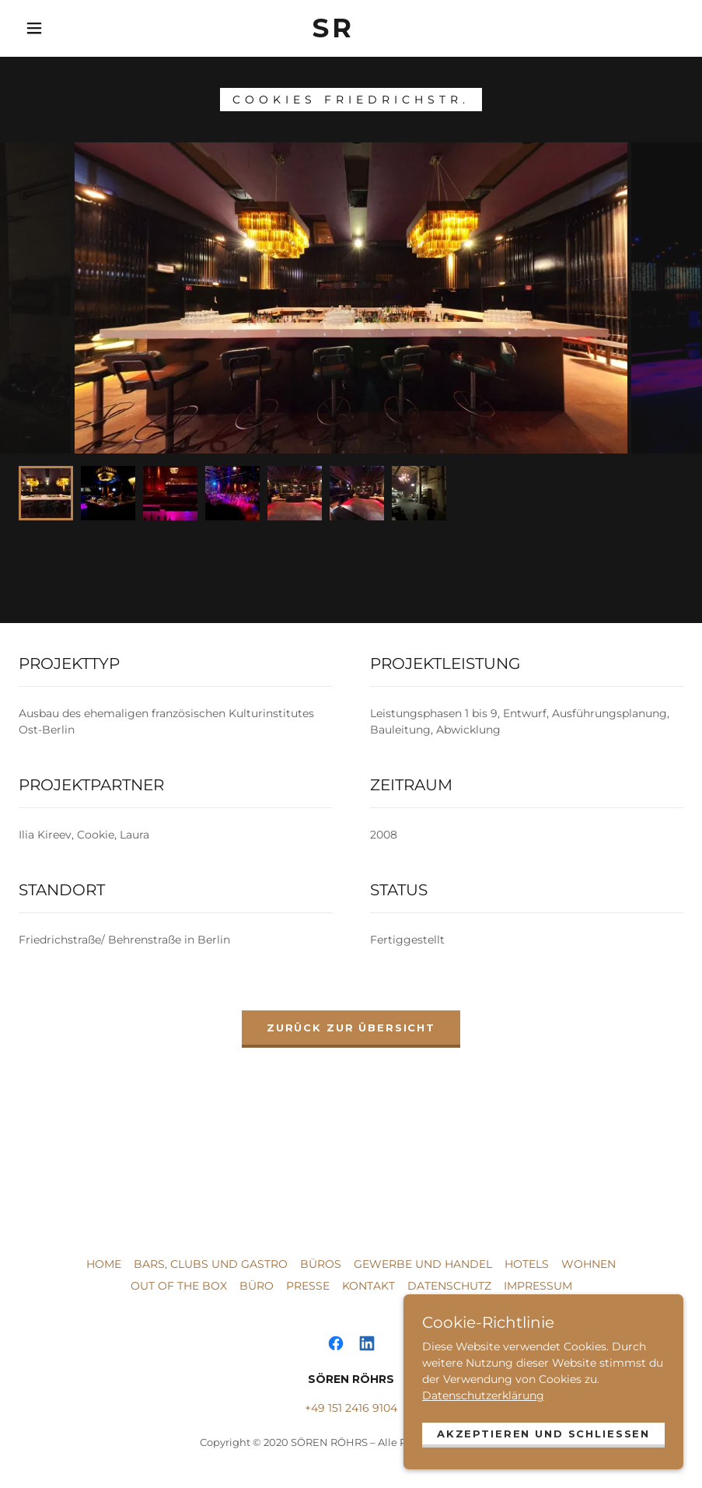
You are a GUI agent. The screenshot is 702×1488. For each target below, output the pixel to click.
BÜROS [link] (320, 1264)
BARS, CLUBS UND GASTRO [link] (211, 1264)
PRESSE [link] (308, 1286)
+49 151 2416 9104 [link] (351, 1408)
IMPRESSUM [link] (538, 1286)
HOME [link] (103, 1264)
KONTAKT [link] (368, 1286)
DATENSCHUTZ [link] (449, 1286)
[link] (333, 28)
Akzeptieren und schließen (543, 1426)
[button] (34, 28)
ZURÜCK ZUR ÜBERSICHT (351, 1027)
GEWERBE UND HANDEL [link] (423, 1264)
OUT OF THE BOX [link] (179, 1286)
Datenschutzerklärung (483, 1388)
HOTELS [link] (527, 1264)
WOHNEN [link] (588, 1264)
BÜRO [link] (256, 1286)
